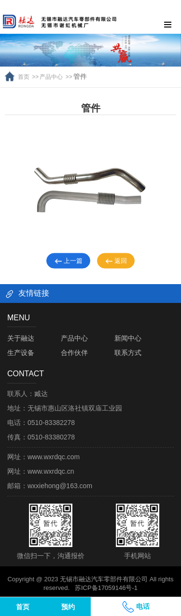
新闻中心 (127, 338)
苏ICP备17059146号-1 (106, 587)
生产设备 (20, 352)
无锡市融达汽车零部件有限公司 (104, 579)
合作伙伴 (74, 352)
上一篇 (68, 265)
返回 (116, 265)
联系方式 (127, 352)
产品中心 (51, 70)
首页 (23, 70)
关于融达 (20, 338)
